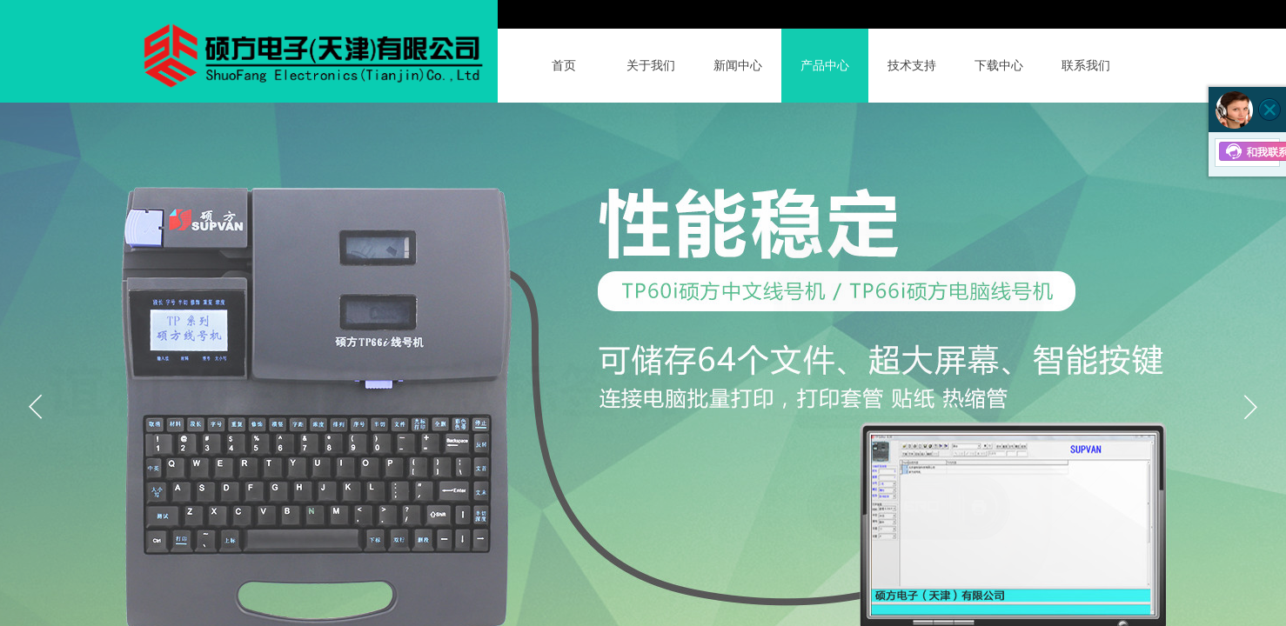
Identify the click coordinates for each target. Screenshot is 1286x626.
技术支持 (911, 65)
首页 (564, 65)
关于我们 (650, 65)
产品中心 (824, 65)
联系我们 (1086, 65)
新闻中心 (737, 65)
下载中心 (999, 65)
